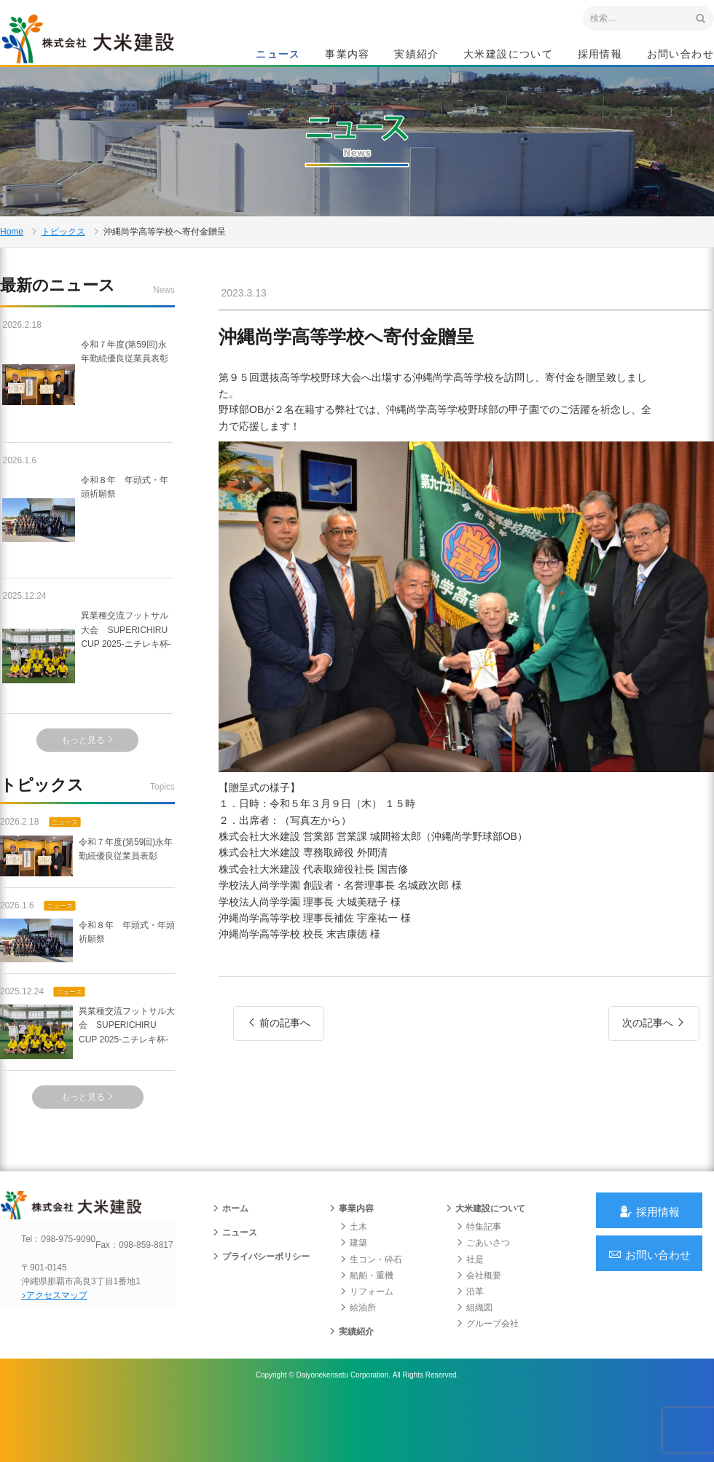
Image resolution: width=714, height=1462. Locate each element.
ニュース (278, 55)
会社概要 (478, 1332)
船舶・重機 (366, 1332)
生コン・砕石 (370, 1316)
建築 (352, 1300)
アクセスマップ (62, 1365)
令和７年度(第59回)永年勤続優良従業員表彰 (86, 425)
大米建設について (508, 55)
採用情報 (600, 55)
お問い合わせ (680, 55)
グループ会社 (486, 1381)
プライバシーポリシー (260, 1314)
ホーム (229, 1265)
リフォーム (366, 1348)
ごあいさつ (482, 1300)
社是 (469, 1316)
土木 (352, 1283)
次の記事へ (654, 1069)
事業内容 (347, 55)
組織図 (473, 1364)
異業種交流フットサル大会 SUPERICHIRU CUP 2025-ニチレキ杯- (87, 697)
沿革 (469, 1348)
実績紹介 (416, 55)
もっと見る (87, 782)
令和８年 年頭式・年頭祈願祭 (87, 561)
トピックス (63, 265)
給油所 (357, 1364)
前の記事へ (278, 1069)
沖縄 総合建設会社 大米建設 (101, 48)
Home (11, 265)
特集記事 (478, 1283)
